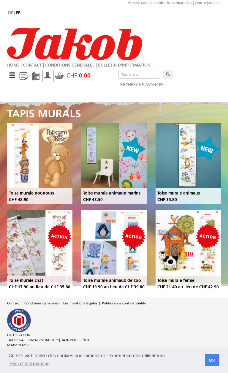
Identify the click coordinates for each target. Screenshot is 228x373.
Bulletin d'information (124, 65)
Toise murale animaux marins (111, 193)
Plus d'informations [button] (30, 363)
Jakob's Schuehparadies (172, 2)
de (10, 12)
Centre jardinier (208, 2)
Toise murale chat (26, 280)
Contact (32, 65)
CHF (73, 75)
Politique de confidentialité (124, 303)
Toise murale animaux (178, 193)
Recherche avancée (142, 84)
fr (18, 12)
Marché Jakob (139, 2)
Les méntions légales (80, 303)
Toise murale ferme (175, 280)
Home (13, 65)
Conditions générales (70, 65)
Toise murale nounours (31, 193)
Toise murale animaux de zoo (112, 280)
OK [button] (212, 360)
